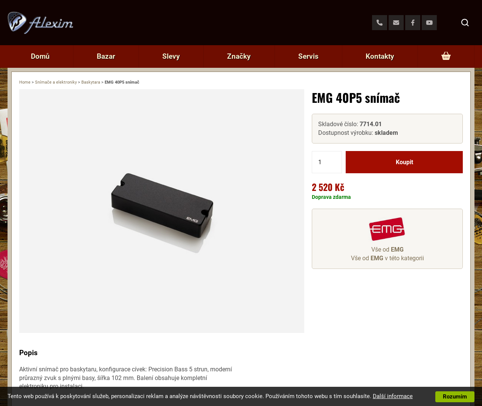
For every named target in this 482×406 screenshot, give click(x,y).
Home (25, 82)
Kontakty (380, 56)
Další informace (393, 396)
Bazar (106, 56)
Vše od (387, 249)
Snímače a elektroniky (56, 82)
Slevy (171, 56)
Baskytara (90, 82)
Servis (308, 56)
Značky (239, 56)
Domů (40, 56)
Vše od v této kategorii (387, 258)
